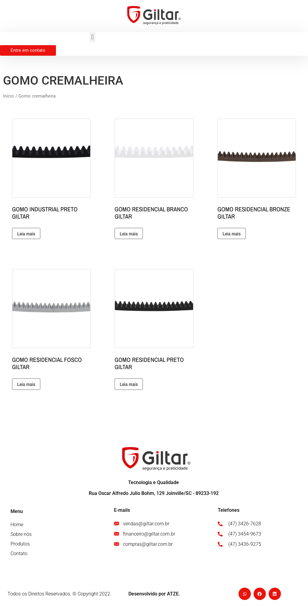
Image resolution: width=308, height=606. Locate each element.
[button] (92, 37)
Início (8, 96)
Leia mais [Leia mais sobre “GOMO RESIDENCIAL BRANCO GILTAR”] (129, 233)
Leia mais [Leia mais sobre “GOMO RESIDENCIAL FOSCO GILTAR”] (26, 384)
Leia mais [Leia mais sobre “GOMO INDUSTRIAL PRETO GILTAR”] (26, 233)
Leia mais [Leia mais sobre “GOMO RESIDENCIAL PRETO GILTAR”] (129, 384)
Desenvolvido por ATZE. (154, 594)
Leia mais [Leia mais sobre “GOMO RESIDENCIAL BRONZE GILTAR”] (232, 233)
